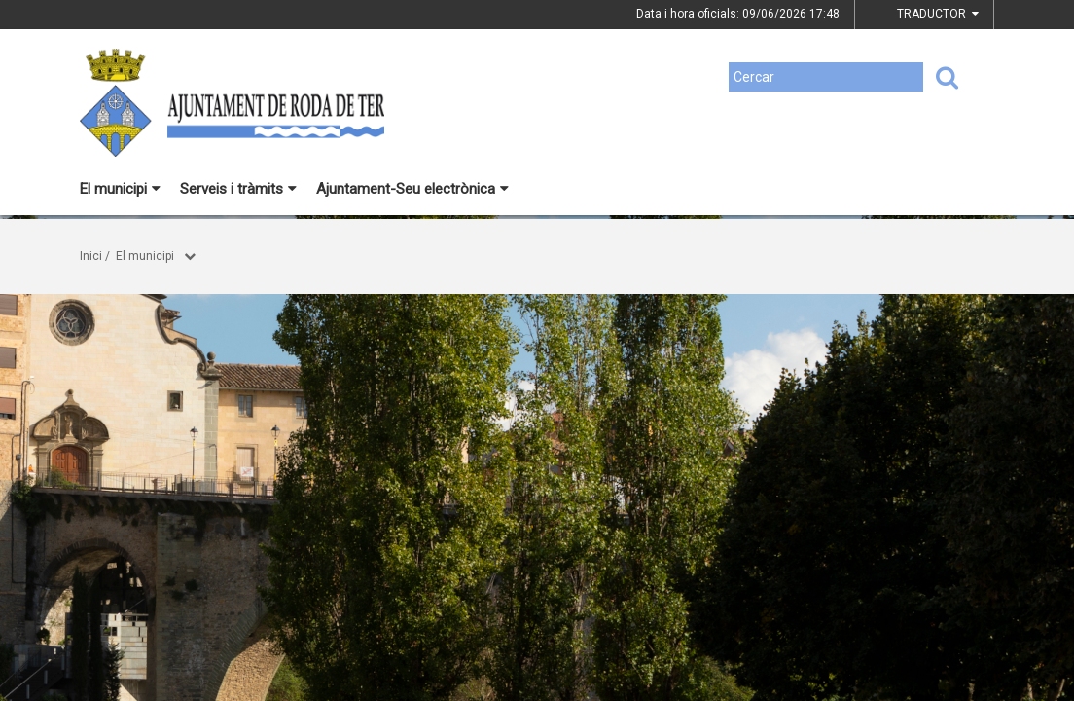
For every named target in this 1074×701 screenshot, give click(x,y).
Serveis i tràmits (238, 189)
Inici (91, 256)
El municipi (120, 189)
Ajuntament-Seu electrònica (412, 189)
